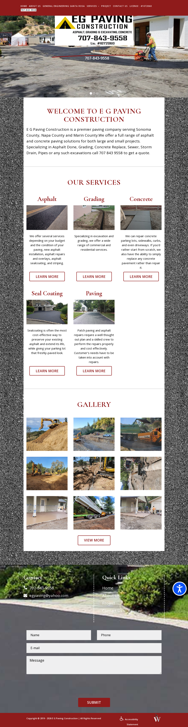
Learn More (47, 276)
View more (94, 540)
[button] (94, 702)
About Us (35, 6)
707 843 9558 (111, 152)
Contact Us (120, 6)
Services (93, 6)
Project (106, 6)
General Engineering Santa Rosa (64, 6)
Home (24, 6)
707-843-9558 (28, 10)
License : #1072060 (141, 6)
